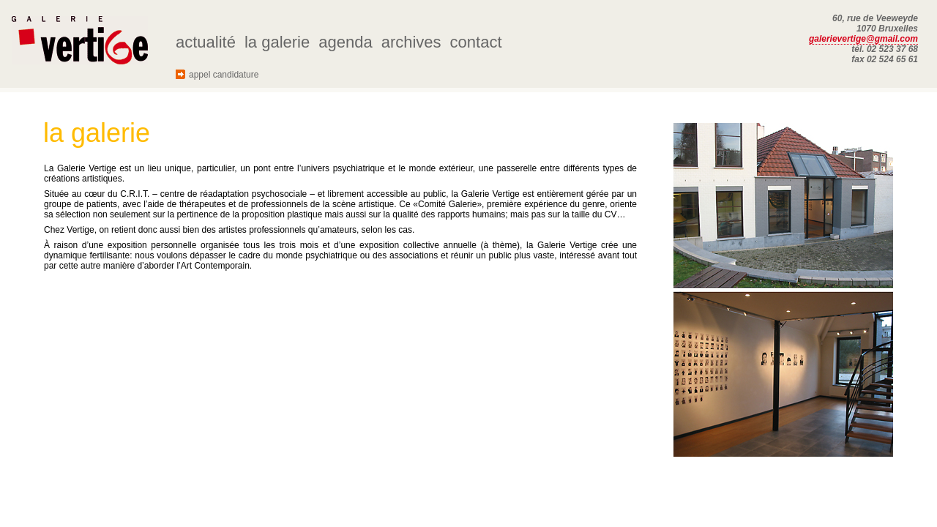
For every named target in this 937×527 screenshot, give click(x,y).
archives (411, 42)
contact (476, 42)
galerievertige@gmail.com (863, 39)
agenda (345, 42)
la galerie (277, 42)
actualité (206, 42)
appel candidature (223, 75)
